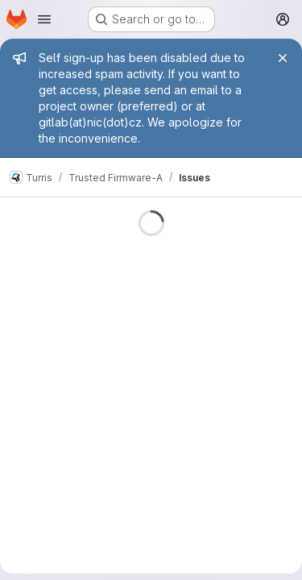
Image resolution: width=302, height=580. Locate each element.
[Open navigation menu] (44, 19)
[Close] (282, 58)
